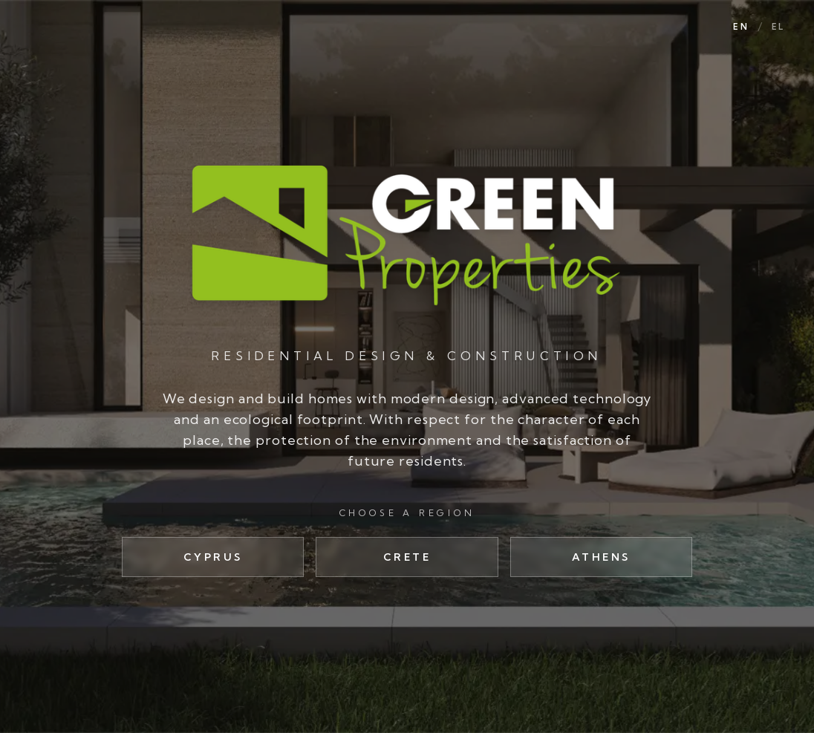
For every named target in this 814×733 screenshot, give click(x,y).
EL (778, 27)
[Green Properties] (406, 234)
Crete (407, 557)
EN (740, 27)
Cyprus (213, 557)
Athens (601, 557)
